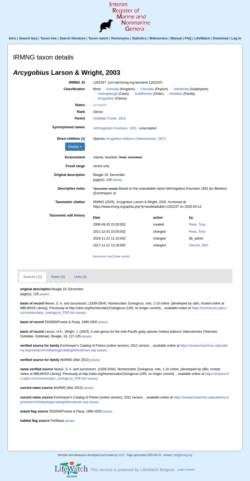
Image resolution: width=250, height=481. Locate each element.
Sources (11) (32, 277)
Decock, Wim (198, 245)
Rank (81, 112)
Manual (176, 38)
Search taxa (28, 38)
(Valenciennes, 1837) (136, 139)
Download (220, 38)
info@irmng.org (182, 455)
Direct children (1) (71, 139)
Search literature (72, 38)
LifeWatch (202, 38)
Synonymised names (68, 127)
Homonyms (120, 38)
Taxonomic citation (70, 202)
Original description (69, 175)
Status (80, 105)
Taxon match (98, 38)
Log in (236, 38)
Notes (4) (58, 277)
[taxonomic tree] (103, 256)
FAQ (188, 38)
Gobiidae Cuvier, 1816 (109, 118)
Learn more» (186, 469)
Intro (12, 38)
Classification (74, 89)
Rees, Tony (197, 224)
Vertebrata (181, 89)
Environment (75, 157)
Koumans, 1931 (115, 128)
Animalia (112, 89)
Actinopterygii (107, 94)
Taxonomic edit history (67, 215)
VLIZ (121, 455)
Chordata (147, 89)
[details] (117, 179)
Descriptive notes (71, 188)
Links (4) (80, 277)
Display (75, 147)
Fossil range (75, 166)
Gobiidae (175, 94)
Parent (80, 118)
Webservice (159, 38)
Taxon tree (48, 38)
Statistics (139, 38)
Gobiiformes (143, 94)
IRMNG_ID (77, 82)
